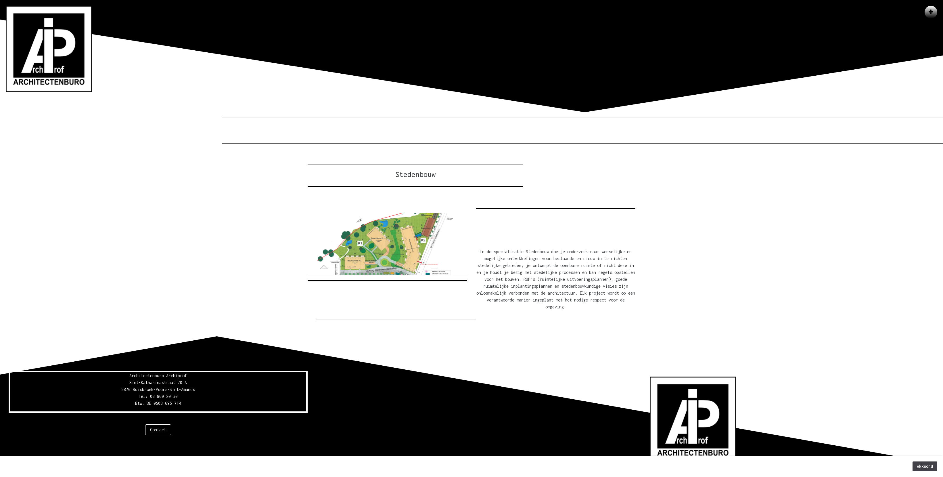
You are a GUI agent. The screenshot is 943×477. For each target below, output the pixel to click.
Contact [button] (158, 429)
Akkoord (925, 466)
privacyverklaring (250, 466)
